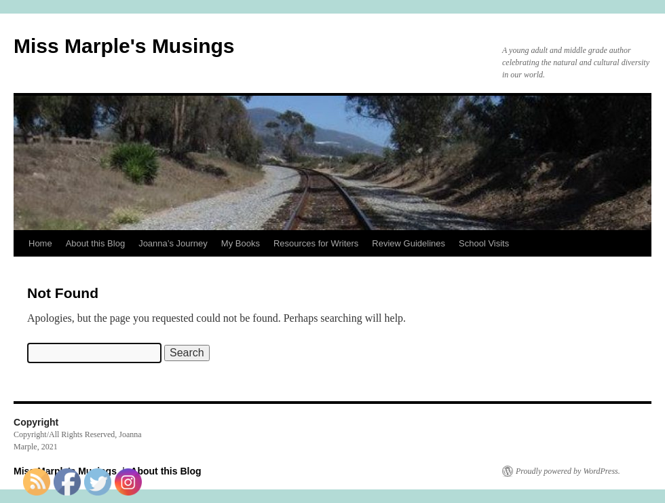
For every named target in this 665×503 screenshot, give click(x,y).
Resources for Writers (315, 243)
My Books (240, 243)
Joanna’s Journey (173, 243)
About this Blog (95, 243)
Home (40, 243)
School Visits (484, 243)
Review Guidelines (408, 243)
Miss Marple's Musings (124, 46)
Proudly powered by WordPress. (568, 471)
